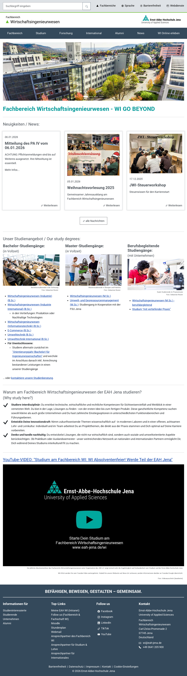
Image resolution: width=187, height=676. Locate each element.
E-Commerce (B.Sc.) (19, 330)
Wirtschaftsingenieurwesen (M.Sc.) (90, 296)
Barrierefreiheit (57, 666)
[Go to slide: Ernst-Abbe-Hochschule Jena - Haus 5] (101, 96)
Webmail (56, 631)
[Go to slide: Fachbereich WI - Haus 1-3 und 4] (85, 96)
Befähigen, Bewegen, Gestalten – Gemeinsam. (93, 591)
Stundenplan (58, 627)
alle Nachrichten (93, 220)
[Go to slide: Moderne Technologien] (91, 96)
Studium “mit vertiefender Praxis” (151, 309)
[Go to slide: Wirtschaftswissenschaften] (96, 96)
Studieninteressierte (14, 610)
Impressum (92, 666)
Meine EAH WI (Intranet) (65, 610)
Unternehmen (11, 619)
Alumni (7, 623)
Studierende (10, 614)
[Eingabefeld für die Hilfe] (43, 6)
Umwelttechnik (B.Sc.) (20, 334)
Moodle (55, 623)
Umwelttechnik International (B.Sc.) (28, 339)
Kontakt (106, 666)
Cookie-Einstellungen (126, 666)
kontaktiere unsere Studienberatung (32, 377)
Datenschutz (76, 666)
